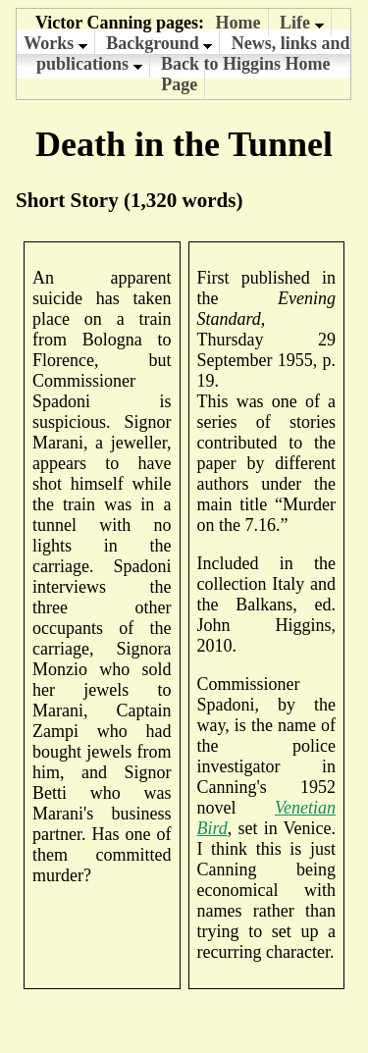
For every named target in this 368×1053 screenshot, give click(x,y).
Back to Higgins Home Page (246, 74)
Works (55, 43)
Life (302, 22)
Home (238, 22)
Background (159, 43)
